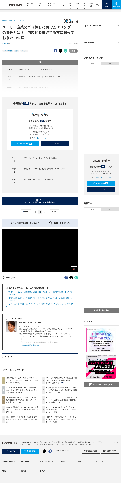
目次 (57, 62)
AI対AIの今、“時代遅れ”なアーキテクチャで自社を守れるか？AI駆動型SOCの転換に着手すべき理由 (61, 419)
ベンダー (24, 51)
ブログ (42, 471)
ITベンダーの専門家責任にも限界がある (38, 179)
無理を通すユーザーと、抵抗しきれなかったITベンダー (44, 169)
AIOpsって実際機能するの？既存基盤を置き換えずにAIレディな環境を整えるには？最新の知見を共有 (61, 380)
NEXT (55, 212)
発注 (16, 51)
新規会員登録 (24, 144)
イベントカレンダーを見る (100, 384)
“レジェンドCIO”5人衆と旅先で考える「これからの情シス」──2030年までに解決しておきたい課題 (61, 409)
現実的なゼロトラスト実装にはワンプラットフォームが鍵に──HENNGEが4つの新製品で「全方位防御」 (22, 380)
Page (9, 69)
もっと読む (10, 306)
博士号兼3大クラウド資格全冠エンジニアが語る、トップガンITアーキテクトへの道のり (21, 419)
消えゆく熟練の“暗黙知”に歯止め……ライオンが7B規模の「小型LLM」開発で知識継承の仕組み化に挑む (61, 390)
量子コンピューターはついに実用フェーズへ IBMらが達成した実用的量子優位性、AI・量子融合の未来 (61, 399)
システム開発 (8, 51)
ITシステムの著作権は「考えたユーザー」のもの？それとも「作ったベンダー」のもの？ (41, 304)
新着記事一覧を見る (101, 310)
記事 (70, 4)
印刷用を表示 (8, 278)
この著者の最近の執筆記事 (29, 345)
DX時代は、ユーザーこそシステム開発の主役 (35, 69)
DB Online (25, 461)
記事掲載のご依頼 (90, 451)
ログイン (55, 144)
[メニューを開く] (4, 4)
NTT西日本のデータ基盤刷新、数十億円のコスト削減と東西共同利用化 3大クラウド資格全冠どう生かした (21, 390)
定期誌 (91, 4)
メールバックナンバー (40, 138)
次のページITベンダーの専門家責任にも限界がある (40, 201)
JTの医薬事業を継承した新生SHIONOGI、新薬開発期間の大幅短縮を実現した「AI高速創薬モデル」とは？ (22, 399)
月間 (109, 64)
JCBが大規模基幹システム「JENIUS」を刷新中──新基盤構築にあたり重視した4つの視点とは (22, 409)
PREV (25, 212)
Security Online (8, 461)
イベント (77, 4)
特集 (84, 4)
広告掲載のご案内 (109, 451)
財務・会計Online (46, 461)
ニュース (110, 209)
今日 (92, 64)
